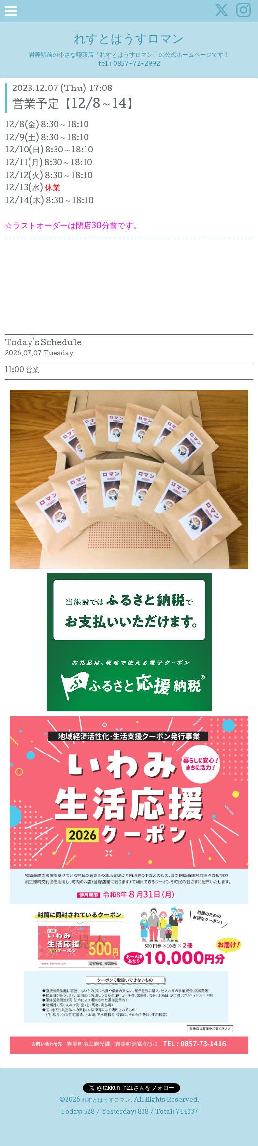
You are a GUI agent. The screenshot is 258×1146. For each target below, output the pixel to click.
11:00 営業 (22, 371)
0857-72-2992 (136, 64)
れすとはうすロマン (129, 40)
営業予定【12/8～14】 (75, 105)
